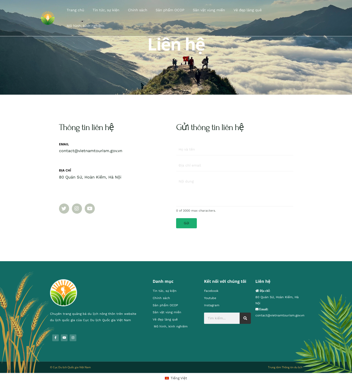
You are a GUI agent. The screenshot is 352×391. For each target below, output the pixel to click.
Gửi (186, 224)
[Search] (245, 319)
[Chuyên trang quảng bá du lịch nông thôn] (48, 12)
